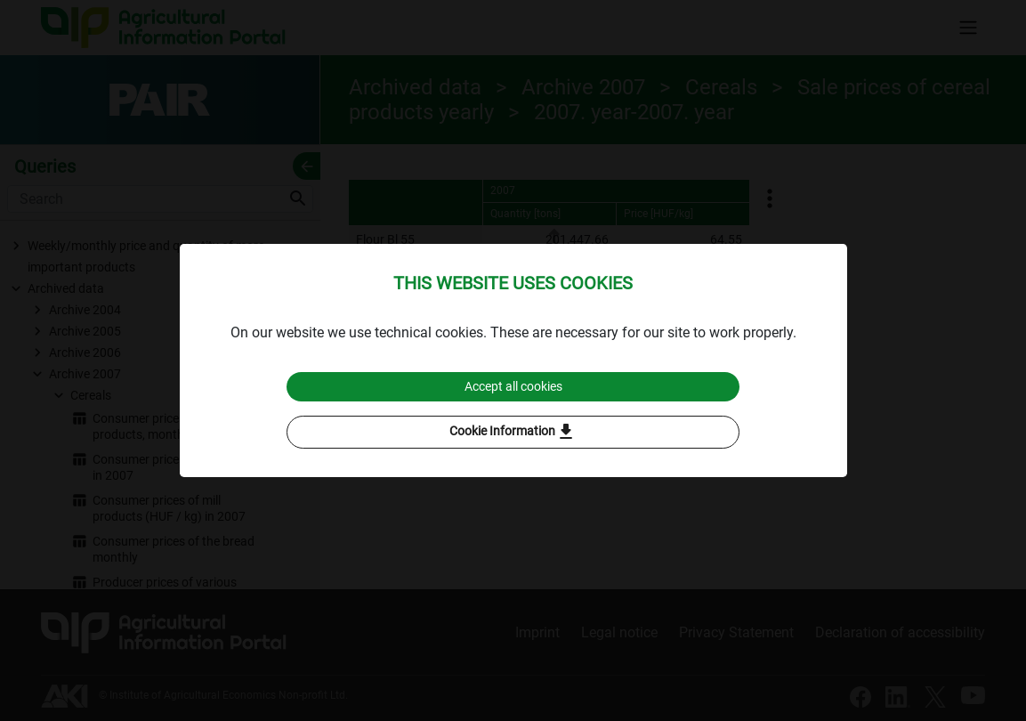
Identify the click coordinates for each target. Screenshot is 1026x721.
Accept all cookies (513, 385)
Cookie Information (513, 433)
